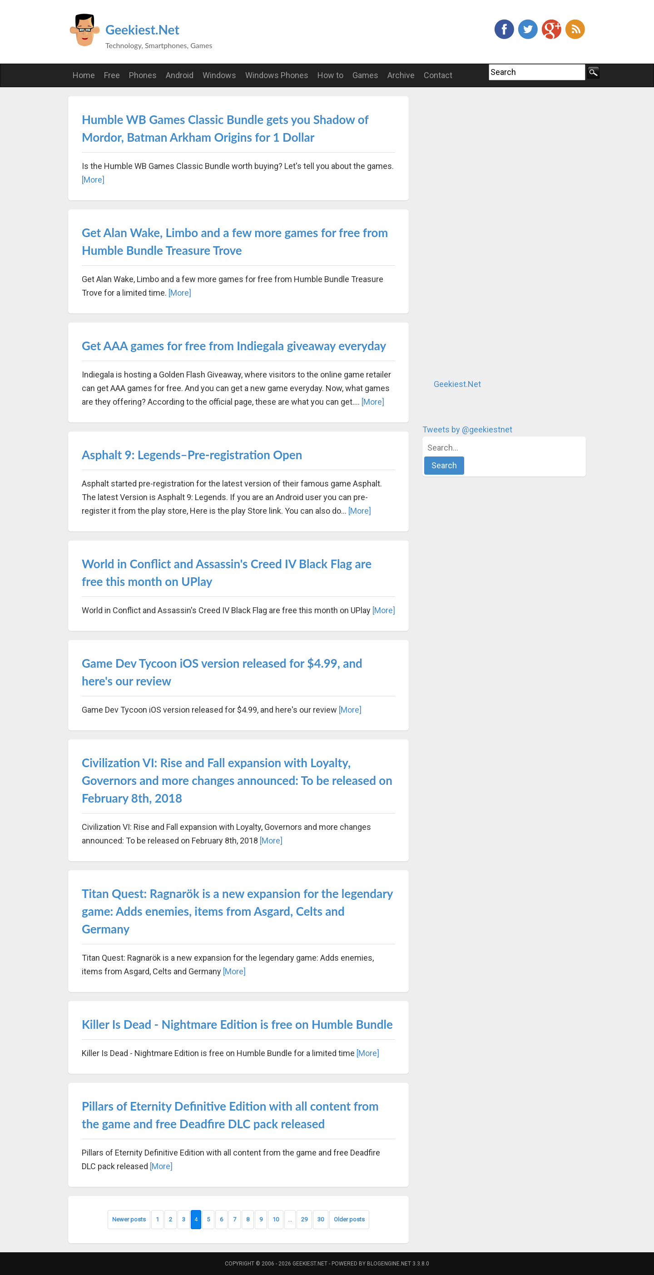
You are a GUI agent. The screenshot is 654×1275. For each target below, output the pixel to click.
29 (304, 1219)
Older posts (349, 1219)
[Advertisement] (490, 232)
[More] (93, 179)
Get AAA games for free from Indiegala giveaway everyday (234, 345)
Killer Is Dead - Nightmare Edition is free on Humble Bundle (237, 1024)
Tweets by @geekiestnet (467, 429)
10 (275, 1219)
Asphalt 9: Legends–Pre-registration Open (192, 454)
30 (320, 1219)
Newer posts (129, 1219)
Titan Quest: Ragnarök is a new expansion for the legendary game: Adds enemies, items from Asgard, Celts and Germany (237, 911)
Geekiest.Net (142, 29)
